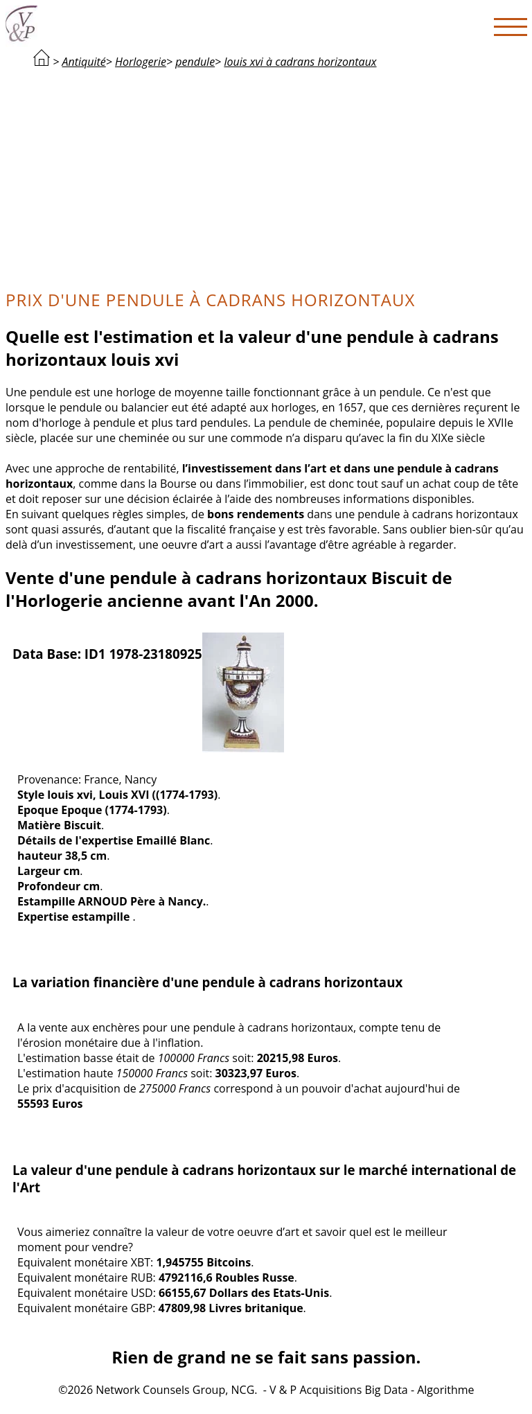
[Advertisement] (266, 177)
